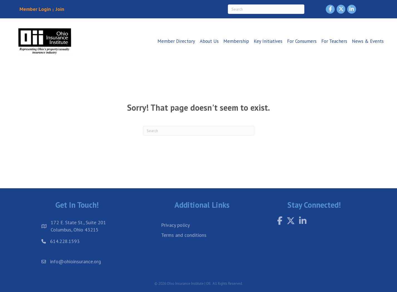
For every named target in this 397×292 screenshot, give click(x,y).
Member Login (35, 9)
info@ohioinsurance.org (75, 263)
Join (59, 9)
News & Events (368, 41)
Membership (236, 41)
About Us (209, 41)
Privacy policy (175, 230)
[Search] (266, 9)
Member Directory (176, 41)
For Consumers (302, 41)
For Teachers (334, 41)
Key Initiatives (268, 41)
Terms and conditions (183, 240)
